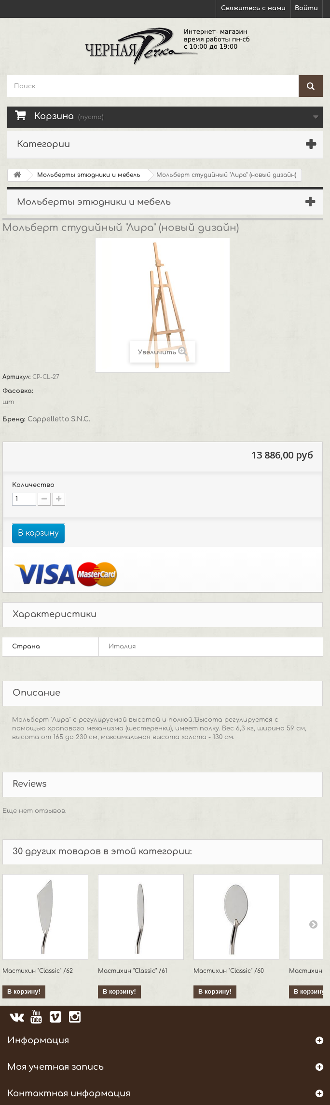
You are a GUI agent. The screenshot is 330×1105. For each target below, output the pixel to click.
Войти (306, 8)
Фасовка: (18, 391)
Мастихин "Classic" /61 (132, 971)
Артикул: (17, 377)
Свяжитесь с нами (253, 8)
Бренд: (15, 419)
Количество (33, 485)
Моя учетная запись (55, 1067)
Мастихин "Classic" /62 (37, 971)
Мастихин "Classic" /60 (228, 971)
